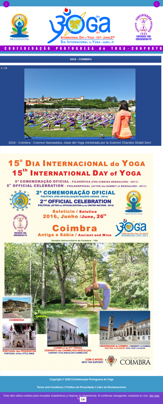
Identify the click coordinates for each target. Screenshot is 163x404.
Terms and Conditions (50, 387)
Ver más (154, 395)
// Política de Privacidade (79, 387)
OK (83, 399)
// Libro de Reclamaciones (110, 387)
